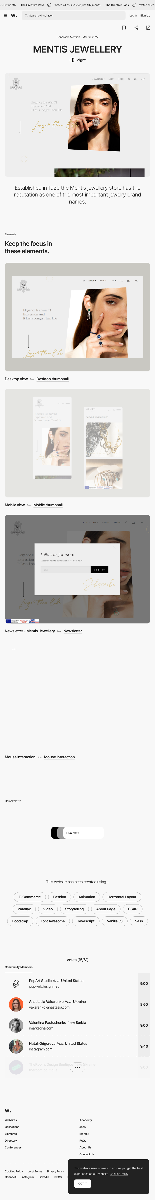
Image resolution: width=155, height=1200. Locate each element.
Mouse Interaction (20, 757)
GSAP (132, 909)
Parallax (24, 909)
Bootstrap (20, 921)
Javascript (85, 921)
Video (48, 909)
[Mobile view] (77, 443)
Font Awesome (53, 921)
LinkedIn (44, 1177)
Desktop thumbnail (53, 379)
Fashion (59, 897)
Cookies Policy (14, 1171)
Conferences (13, 1147)
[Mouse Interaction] (77, 695)
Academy (86, 1120)
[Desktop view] (77, 317)
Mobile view (15, 505)
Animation (87, 897)
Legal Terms (35, 1171)
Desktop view (16, 379)
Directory (11, 1140)
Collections (12, 1127)
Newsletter (73, 631)
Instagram (28, 1177)
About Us (85, 1147)
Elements (11, 1133)
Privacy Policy (55, 1171)
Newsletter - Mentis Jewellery (30, 631)
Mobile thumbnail (48, 505)
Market (84, 1133)
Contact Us (87, 1154)
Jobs (83, 1127)
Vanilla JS (115, 921)
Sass (139, 921)
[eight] (77, 60)
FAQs (83, 1140)
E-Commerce (30, 897)
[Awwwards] (14, 15)
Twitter (58, 1177)
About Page (105, 909)
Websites (11, 1120)
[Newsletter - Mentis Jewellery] (77, 569)
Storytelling (74, 909)
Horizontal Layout (122, 897)
